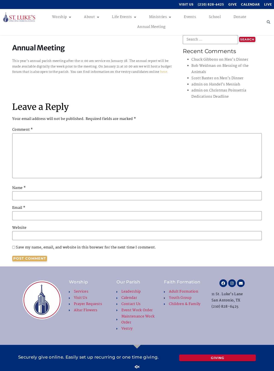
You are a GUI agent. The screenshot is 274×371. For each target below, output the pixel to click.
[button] (268, 22)
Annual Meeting (151, 27)
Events (190, 17)
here (163, 72)
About (91, 17)
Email (18, 208)
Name (19, 188)
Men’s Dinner (236, 60)
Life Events (124, 17)
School (215, 17)
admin (197, 84)
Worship (61, 17)
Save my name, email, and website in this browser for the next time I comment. (86, 247)
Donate (240, 17)
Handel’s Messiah (224, 84)
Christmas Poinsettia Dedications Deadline (218, 94)
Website (19, 228)
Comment (22, 130)
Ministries (160, 17)
